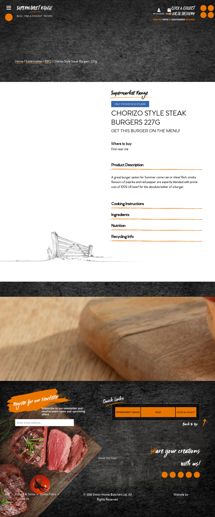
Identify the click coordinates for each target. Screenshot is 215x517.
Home (19, 61)
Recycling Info (122, 236)
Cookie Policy (48, 494)
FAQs (158, 412)
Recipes (48, 15)
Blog (20, 15)
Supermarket (34, 61)
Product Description (127, 164)
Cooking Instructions (127, 203)
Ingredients (120, 214)
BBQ (48, 61)
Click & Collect (174, 14)
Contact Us (22, 499)
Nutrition (118, 225)
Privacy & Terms (25, 494)
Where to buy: (122, 146)
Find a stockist (33, 15)
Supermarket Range (34, 9)
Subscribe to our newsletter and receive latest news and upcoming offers (63, 411)
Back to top (190, 425)
